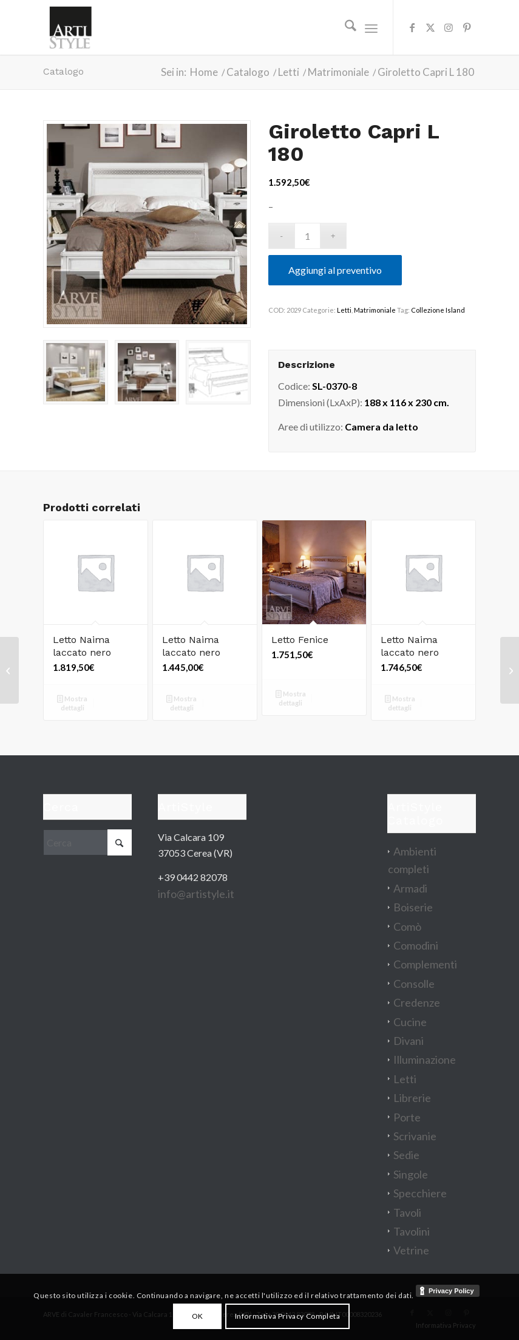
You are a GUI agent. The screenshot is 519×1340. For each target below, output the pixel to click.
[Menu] (371, 27)
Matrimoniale (375, 310)
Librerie (412, 1097)
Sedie (406, 1154)
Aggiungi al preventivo (335, 270)
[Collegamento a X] (430, 27)
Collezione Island (438, 310)
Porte (407, 1117)
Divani (408, 1040)
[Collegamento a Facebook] (412, 27)
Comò (407, 926)
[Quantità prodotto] (307, 236)
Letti (344, 310)
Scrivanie (414, 1136)
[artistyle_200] (70, 27)
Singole (410, 1174)
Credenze (416, 1002)
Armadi (410, 888)
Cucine (410, 1022)
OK (197, 1316)
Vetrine (411, 1250)
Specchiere (420, 1193)
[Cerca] (344, 27)
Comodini (415, 945)
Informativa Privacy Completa (288, 1316)
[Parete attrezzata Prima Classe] (509, 670)
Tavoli (407, 1212)
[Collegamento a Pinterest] (467, 27)
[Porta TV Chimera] (9, 670)
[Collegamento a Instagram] (448, 27)
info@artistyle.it (196, 893)
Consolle (414, 983)
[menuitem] (344, 27)
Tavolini (411, 1231)
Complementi (425, 964)
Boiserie (413, 907)
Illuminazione (424, 1059)
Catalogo (63, 71)
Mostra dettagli (72, 703)
